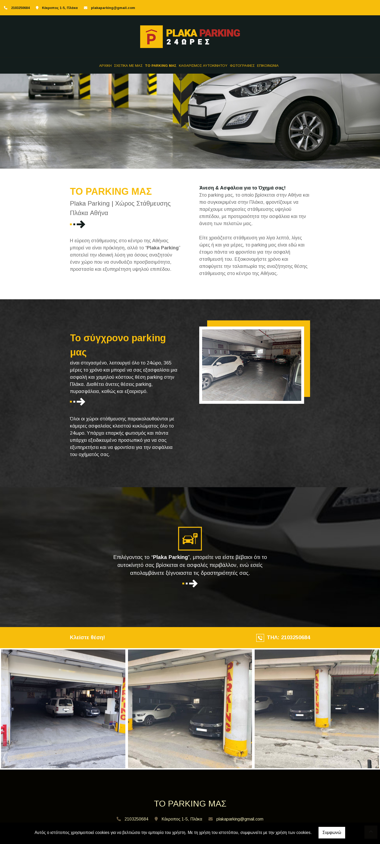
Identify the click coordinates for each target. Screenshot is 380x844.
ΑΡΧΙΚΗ (105, 66)
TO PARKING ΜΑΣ (161, 66)
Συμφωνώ (331, 832)
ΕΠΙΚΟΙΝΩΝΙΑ (268, 66)
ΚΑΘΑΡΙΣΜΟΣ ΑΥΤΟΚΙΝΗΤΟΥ (203, 66)
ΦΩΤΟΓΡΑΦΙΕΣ (242, 66)
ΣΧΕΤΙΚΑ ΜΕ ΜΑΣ (128, 66)
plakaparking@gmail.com (113, 8)
